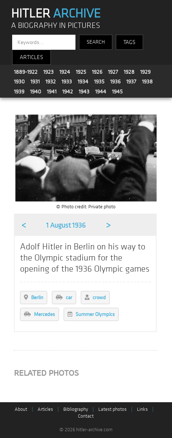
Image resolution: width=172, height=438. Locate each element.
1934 (83, 81)
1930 (19, 81)
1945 (117, 91)
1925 (81, 72)
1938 (147, 81)
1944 (100, 91)
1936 (115, 81)
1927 (113, 72)
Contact (86, 416)
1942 (67, 91)
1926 (97, 72)
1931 (35, 81)
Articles (45, 409)
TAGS (129, 42)
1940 (35, 91)
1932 (50, 81)
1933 (67, 81)
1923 (48, 72)
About (21, 409)
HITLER (55, 13)
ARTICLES (31, 57)
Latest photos (112, 409)
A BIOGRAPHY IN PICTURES (55, 25)
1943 (84, 91)
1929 (145, 72)
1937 (131, 81)
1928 (129, 72)
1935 (99, 81)
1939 (19, 91)
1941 (51, 91)
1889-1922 (26, 72)
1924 (64, 72)
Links (142, 409)
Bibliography (75, 409)
